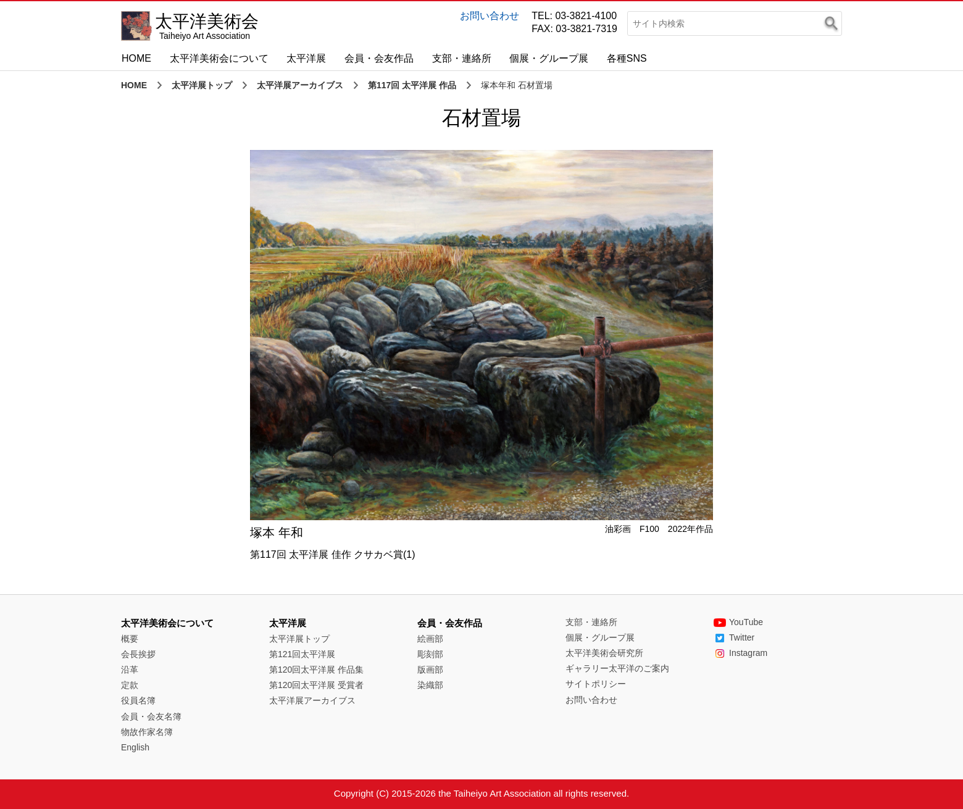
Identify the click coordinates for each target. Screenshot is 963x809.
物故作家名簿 (147, 732)
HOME (136, 58)
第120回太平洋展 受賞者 (316, 685)
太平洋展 (306, 58)
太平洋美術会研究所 (604, 653)
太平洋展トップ (202, 85)
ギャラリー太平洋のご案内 (617, 668)
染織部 (430, 685)
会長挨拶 (138, 654)
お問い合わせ (489, 15)
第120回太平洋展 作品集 (316, 669)
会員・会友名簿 (151, 716)
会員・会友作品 (379, 58)
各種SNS (627, 58)
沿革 (129, 669)
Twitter (734, 637)
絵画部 (430, 639)
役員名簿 (138, 700)
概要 (129, 639)
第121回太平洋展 (302, 654)
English (135, 747)
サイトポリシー (595, 684)
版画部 (430, 669)
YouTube (738, 622)
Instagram (740, 653)
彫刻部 (430, 654)
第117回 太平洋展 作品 (412, 85)
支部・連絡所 (461, 58)
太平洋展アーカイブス (300, 85)
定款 (129, 685)
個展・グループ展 (548, 58)
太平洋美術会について (219, 58)
